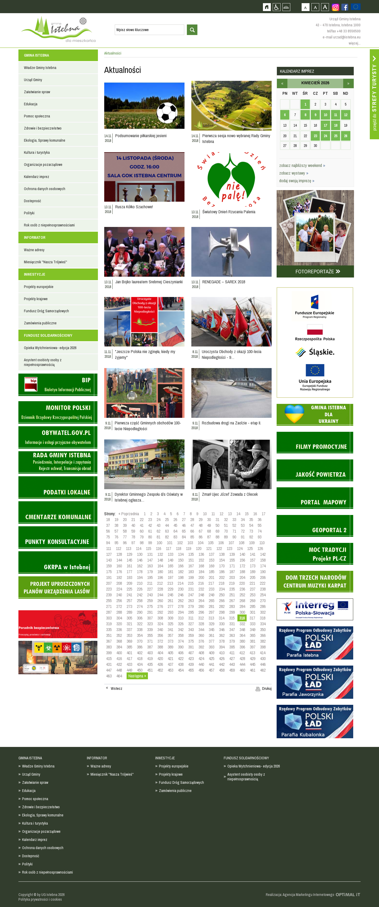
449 (129, 670)
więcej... (355, 43)
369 (129, 641)
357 (170, 635)
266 (222, 600)
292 (160, 612)
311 (190, 618)
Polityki (29, 213)
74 (259, 531)
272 (119, 606)
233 (211, 589)
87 (209, 537)
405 (170, 653)
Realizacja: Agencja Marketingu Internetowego (300, 894)
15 (246, 514)
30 (209, 519)
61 (150, 531)
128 (119, 554)
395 (232, 647)
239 (109, 595)
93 (259, 537)
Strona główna (266, 7)
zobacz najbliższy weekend (302, 165)
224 (119, 589)
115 (148, 548)
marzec (282, 83)
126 (260, 548)
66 (192, 531)
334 (263, 624)
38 (116, 525)
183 (191, 571)
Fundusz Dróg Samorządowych (46, 311)
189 (252, 571)
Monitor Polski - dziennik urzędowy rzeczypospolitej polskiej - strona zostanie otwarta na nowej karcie (57, 412)
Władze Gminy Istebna (40, 67)
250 (222, 595)
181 (170, 571)
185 (211, 571)
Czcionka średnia (315, 7)
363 (232, 635)
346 (222, 629)
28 (192, 519)
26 (175, 519)
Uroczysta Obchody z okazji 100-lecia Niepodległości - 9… (231, 354)
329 (211, 624)
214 (180, 583)
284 (242, 606)
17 (263, 514)
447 (109, 670)
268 (242, 600)
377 (211, 641)
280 (201, 606)
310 (180, 618)
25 (167, 519)
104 (200, 543)
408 (201, 653)
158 (263, 560)
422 (180, 658)
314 (221, 618)
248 (201, 595)
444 (242, 664)
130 (139, 554)
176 (119, 571)
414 (262, 653)
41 (141, 525)
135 (191, 554)
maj (348, 83)
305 (129, 618)
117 (168, 548)
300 (242, 612)
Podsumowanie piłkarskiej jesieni (141, 135)
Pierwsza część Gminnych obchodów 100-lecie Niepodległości (148, 426)
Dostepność (32, 201)
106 (221, 543)
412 (242, 653)
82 (167, 537)
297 (211, 612)
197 (170, 577)
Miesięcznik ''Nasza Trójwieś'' (45, 262)
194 (139, 577)
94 (108, 543)
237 (252, 589)
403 (150, 653)
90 (234, 537)
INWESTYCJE (34, 274)
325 (170, 624)
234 (222, 589)
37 (108, 525)
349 (252, 629)
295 (191, 612)
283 (232, 606)
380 (242, 641)
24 (158, 519)
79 (141, 537)
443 (232, 664)
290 (139, 612)
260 (160, 600)
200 (201, 577)
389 (170, 647)
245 (170, 595)
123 (229, 548)
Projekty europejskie (38, 286)
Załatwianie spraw (37, 92)
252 (242, 595)
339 (150, 629)
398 (263, 647)
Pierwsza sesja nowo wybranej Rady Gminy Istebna (236, 138)
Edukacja (30, 104)
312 (201, 618)
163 (150, 566)
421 (170, 658)
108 (241, 543)
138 (222, 554)
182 (180, 571)
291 (150, 612)
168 (201, 566)
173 (252, 566)
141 (252, 554)
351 (109, 635)
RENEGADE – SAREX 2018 (223, 282)
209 (129, 583)
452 (160, 670)
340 (160, 629)
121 (209, 548)
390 (180, 647)
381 (252, 641)
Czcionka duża (325, 7)
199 (191, 577)
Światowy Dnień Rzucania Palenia (228, 212)
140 (242, 554)
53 (243, 525)
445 (252, 664)
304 (119, 618)
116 (158, 548)
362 (222, 635)
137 (211, 554)
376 (201, 641)
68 (209, 531)
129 (129, 554)
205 (252, 577)
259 (150, 600)
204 (242, 577)
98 (141, 543)
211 (149, 583)
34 (243, 519)
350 (263, 629)
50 (217, 525)
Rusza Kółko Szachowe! (134, 207)
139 (232, 554)
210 (139, 583)
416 (119, 658)
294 (180, 612)
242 (139, 595)
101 (169, 543)
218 (221, 583)
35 (251, 519)
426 (222, 658)
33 (234, 519)
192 (119, 577)
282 (222, 606)
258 (139, 600)
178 (139, 571)
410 (222, 653)
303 (109, 618)
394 (222, 647)
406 (180, 653)
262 (180, 600)
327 (191, 624)
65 (184, 531)
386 (139, 647)
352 (119, 635)
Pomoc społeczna (37, 116)
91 (243, 537)
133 (170, 554)
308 (160, 618)
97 (133, 543)
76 (116, 537)
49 (209, 525)
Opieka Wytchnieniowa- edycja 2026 (50, 347)
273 (129, 606)
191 (109, 577)
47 (192, 525)
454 (180, 670)
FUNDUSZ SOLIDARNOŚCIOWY (48, 335)
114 (138, 548)
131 (150, 554)
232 (201, 589)
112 (118, 548)
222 (262, 583)
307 (150, 618)
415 (109, 658)
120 (198, 548)
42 (150, 525)
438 (180, 664)
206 (263, 577)
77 (125, 537)
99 (150, 543)
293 (170, 612)
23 (150, 519)
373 (170, 641)
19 (116, 519)
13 (230, 514)
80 (150, 537)
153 (211, 560)
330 (222, 624)
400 (119, 653)
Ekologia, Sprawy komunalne (44, 140)
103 (190, 543)
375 (191, 641)
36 (259, 519)
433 (129, 664)
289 (129, 612)
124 (239, 548)
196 (160, 577)
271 (109, 606)
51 (226, 525)
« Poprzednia (128, 514)
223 (109, 589)
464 (119, 676)
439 (191, 664)
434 (139, 664)
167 (191, 566)
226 (139, 589)
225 (129, 589)
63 (167, 531)
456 (201, 670)
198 (180, 577)
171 (232, 566)
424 (201, 658)
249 (211, 595)
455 (191, 670)
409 (211, 653)
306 (139, 618)
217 (211, 583)
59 (133, 531)
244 (160, 595)
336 (119, 629)
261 (170, 600)
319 (109, 624)
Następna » (137, 676)
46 (184, 525)
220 (242, 583)
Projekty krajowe (36, 298)
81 (158, 537)
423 (191, 658)
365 (252, 635)
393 (211, 647)
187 (232, 571)
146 (139, 560)
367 (109, 641)
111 (108, 548)
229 (170, 589)
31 (217, 519)
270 (263, 600)
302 (263, 612)
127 (109, 554)
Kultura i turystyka (37, 152)
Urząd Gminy (33, 79)
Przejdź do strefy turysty (374, 94)
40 (133, 525)
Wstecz (116, 688)
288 (119, 612)
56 (108, 531)
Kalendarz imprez (36, 176)
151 (191, 560)
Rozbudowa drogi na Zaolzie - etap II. (231, 423)
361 (211, 635)
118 (178, 548)
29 (200, 519)
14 (238, 514)
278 (180, 606)
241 (129, 595)
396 (242, 647)
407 (191, 653)
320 (119, 624)
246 (180, 595)
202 (222, 577)
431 (109, 664)
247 (191, 595)
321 (129, 624)
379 (232, 641)
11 (213, 514)
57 (116, 531)
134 (180, 554)
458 (222, 670)
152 (201, 560)
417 (129, 658)
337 (129, 629)
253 (252, 595)
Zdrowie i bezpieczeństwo (43, 128)
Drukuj (267, 688)
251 (232, 595)
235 (232, 589)
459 (232, 670)
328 (201, 624)
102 (180, 543)
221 (252, 583)
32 (226, 519)
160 (119, 566)
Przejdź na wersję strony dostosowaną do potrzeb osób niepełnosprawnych (276, 7)
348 (242, 629)
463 (109, 676)
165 (170, 566)
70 (226, 531)
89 (226, 537)
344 (201, 629)
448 (119, 670)
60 (141, 531)
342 (180, 629)
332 (242, 624)
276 (160, 606)
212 (160, 583)
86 (200, 537)
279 (191, 606)
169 (211, 566)
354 (139, 635)
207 (109, 583)
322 (139, 624)
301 (252, 612)
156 (242, 560)
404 (160, 653)
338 (139, 629)
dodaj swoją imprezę (297, 180)
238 (263, 589)
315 (232, 618)
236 (242, 589)
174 (263, 566)
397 (252, 647)
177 (129, 571)
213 (170, 583)
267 (232, 600)
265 (211, 600)
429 (252, 658)
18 (108, 519)
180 (160, 571)
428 (242, 658)
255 (109, 600)
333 (252, 624)
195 (150, 577)
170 (222, 566)
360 (201, 635)
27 (184, 519)
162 (139, 566)
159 (109, 566)
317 (252, 618)
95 (116, 543)
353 (129, 635)
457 (211, 670)
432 (119, 664)
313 (211, 618)
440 (201, 664)
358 (180, 635)
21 (133, 519)
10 (205, 514)
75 (108, 537)
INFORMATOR (34, 237)
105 (210, 543)
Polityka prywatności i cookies (40, 899)
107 (231, 543)
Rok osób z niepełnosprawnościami (49, 225)
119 (188, 548)
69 (217, 531)
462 (263, 670)
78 (133, 537)
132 (160, 554)
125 (250, 548)
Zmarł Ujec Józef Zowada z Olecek (230, 494)
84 (184, 537)
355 (150, 635)
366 (263, 635)
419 (150, 658)
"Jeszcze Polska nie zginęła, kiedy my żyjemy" (145, 354)
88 (217, 537)
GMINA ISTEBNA (36, 55)
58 (125, 531)
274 (139, 606)
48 (200, 525)
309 (170, 618)
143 (109, 560)
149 (170, 560)
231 (191, 589)
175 (109, 571)
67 (200, 531)
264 (201, 600)
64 (175, 531)
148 (160, 560)
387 (150, 647)
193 (129, 577)
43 (158, 525)
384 (119, 647)
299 (232, 612)
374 (180, 641)
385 (129, 647)
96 (125, 543)
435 (150, 664)
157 (252, 560)
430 (263, 658)
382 (263, 641)
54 (251, 525)
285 (252, 606)
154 (222, 560)
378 (222, 641)
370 (139, 641)
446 (263, 664)
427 (232, 658)
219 (232, 583)
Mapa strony (286, 7)
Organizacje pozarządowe (43, 164)
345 (211, 629)
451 (150, 670)
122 (219, 548)
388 (160, 647)
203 (232, 577)
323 (150, 624)
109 (252, 543)
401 (129, 653)
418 (139, 658)
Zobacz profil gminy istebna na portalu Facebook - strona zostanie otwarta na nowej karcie (344, 7)
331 (232, 624)
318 (262, 618)
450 (139, 670)
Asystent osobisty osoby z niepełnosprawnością (43, 362)
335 (109, 629)
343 (191, 629)
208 (119, 583)
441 (211, 664)
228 (160, 589)
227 (150, 589)
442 (222, 664)
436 (160, 664)
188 (242, 571)
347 (232, 629)
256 (119, 600)
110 (262, 543)
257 (129, 600)
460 (242, 670)
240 (119, 595)
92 (251, 537)
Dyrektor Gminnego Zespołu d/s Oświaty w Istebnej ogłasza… (149, 497)
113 (128, 548)
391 (191, 647)
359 (191, 635)
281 (211, 606)
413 (252, 653)
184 (201, 571)
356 (160, 635)
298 (222, 612)
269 (252, 600)
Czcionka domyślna (305, 7)
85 (192, 537)
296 (201, 612)
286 (263, 606)
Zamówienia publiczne (40, 323)
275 (150, 606)
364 (242, 635)
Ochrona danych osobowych (44, 188)
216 (201, 583)
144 (119, 560)
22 (141, 519)
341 (170, 629)
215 (190, 583)
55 (259, 525)
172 (242, 566)
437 (170, 664)
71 (234, 531)
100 (159, 543)
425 (211, 658)
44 (167, 525)
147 (150, 560)
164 (160, 566)
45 (175, 525)
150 (180, 560)
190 (263, 571)
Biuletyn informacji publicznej (57, 385)
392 (201, 647)
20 (125, 519)
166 (180, 566)
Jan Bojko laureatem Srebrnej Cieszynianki (149, 282)
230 (180, 589)
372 (160, 641)
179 (150, 571)
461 (252, 670)
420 (160, 658)
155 (232, 560)
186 (222, 571)
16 (255, 514)
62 (158, 531)
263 (191, 600)
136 (201, 554)
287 (109, 612)
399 (109, 653)
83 (175, 537)
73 (251, 531)
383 (109, 647)
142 (263, 554)
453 (170, 670)
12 (221, 514)
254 (263, 595)
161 (129, 566)
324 (160, 624)
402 (139, 653)
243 (150, 595)
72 (243, 531)
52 (234, 525)
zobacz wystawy (293, 173)
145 (129, 560)
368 (119, 641)
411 (232, 653)
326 (180, 624)
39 (125, 525)
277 (170, 606)
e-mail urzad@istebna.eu (342, 37)
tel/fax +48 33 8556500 (344, 31)
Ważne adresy (34, 249)
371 (150, 641)
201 (211, 577)
